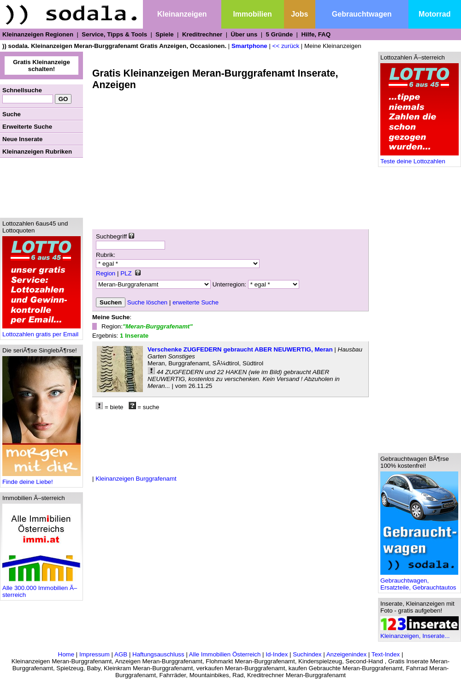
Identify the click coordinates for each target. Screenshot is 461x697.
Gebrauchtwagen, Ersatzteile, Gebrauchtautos (419, 581)
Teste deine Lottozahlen (419, 158)
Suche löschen (147, 302)
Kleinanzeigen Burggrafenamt (136, 478)
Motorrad (434, 14)
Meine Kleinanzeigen (332, 45)
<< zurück (286, 45)
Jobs (299, 14)
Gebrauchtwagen (362, 14)
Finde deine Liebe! (41, 479)
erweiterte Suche (195, 302)
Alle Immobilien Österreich (225, 654)
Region (105, 273)
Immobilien (252, 14)
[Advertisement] (41, 188)
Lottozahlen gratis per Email (41, 331)
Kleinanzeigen (182, 14)
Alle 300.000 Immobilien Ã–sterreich (41, 588)
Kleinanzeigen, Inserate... (419, 633)
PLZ (125, 273)
